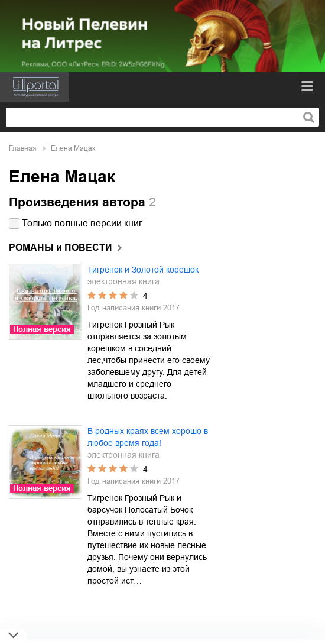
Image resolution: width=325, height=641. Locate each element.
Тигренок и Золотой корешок (143, 269)
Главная (23, 148)
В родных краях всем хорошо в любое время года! (147, 437)
